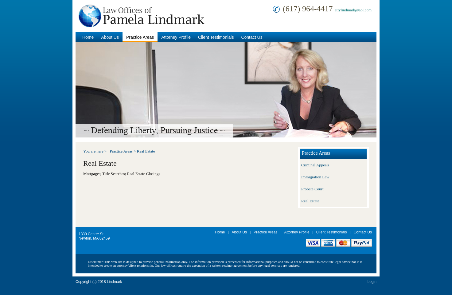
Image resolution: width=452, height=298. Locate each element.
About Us (110, 37)
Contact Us (251, 37)
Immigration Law (315, 177)
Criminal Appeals (315, 165)
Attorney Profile (176, 37)
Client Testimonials (216, 37)
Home (88, 37)
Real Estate (146, 151)
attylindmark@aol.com (353, 10)
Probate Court (312, 189)
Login (372, 282)
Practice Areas (140, 37)
